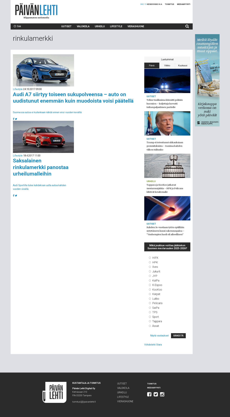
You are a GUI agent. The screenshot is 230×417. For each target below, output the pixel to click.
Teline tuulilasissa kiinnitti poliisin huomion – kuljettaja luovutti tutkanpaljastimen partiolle (165, 103)
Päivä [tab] (151, 65)
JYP (154, 275)
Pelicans (157, 303)
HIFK (155, 257)
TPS (154, 312)
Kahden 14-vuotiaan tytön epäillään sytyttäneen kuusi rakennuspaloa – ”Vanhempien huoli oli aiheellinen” (165, 231)
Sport (155, 316)
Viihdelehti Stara (153, 344)
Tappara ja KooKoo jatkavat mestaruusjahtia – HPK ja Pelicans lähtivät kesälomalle (165, 188)
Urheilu (100, 26)
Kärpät (156, 294)
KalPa (155, 280)
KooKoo (157, 289)
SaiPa (155, 307)
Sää (17, 26)
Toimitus (169, 4)
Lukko (155, 298)
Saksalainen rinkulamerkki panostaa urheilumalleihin (41, 167)
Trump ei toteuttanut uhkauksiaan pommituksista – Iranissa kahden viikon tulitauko (165, 146)
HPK (155, 262)
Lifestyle (116, 26)
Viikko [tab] (167, 65)
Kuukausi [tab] (182, 65)
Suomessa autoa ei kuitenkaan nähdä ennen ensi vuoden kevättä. (47, 112)
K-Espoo (157, 285)
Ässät (155, 325)
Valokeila (83, 26)
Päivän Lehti (36, 11)
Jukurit (156, 271)
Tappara (157, 321)
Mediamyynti (183, 4)
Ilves (155, 266)
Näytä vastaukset (159, 335)
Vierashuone (136, 26)
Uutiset (66, 26)
